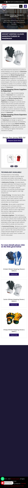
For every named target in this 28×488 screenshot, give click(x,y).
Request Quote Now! (14, 140)
